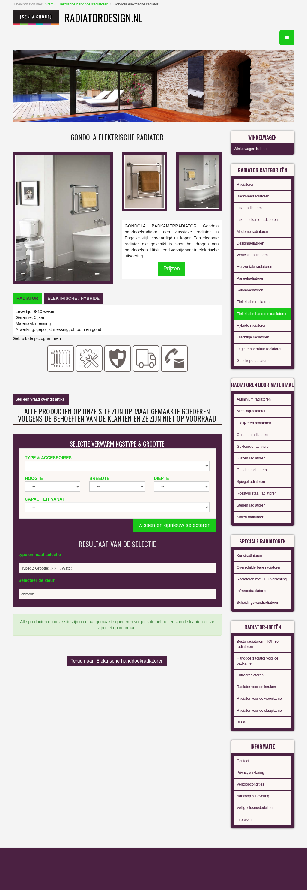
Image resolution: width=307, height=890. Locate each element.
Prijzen (171, 269)
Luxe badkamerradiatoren (257, 220)
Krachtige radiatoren (253, 337)
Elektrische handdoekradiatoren (83, 4)
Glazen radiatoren (251, 458)
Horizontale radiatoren (254, 267)
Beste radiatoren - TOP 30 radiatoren (258, 644)
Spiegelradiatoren (251, 482)
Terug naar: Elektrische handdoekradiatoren (117, 660)
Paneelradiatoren (250, 278)
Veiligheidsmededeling (255, 808)
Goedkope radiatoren (254, 361)
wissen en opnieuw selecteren (174, 525)
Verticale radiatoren (252, 255)
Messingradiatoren (252, 411)
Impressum (246, 820)
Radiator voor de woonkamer (260, 698)
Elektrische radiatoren (254, 302)
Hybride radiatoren (252, 325)
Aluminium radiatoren (254, 399)
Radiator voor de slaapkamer (260, 710)
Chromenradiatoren (252, 435)
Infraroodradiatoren (252, 591)
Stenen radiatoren (251, 505)
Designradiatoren (250, 243)
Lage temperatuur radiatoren (259, 349)
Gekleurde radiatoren (254, 446)
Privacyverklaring (250, 773)
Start (49, 4)
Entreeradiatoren (250, 675)
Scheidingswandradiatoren (258, 602)
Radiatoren (246, 184)
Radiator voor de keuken (256, 687)
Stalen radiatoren (250, 517)
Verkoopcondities (250, 784)
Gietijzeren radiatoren (254, 423)
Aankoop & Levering (253, 796)
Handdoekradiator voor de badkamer (258, 661)
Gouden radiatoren (252, 470)
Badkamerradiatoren (253, 196)
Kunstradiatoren (249, 556)
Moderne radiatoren (252, 232)
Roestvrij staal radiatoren (257, 493)
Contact (243, 761)
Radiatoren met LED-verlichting (262, 579)
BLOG (242, 722)
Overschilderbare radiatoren (259, 567)
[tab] (27, 298)
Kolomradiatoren (250, 290)
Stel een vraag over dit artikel (41, 399)
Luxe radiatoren (249, 208)
